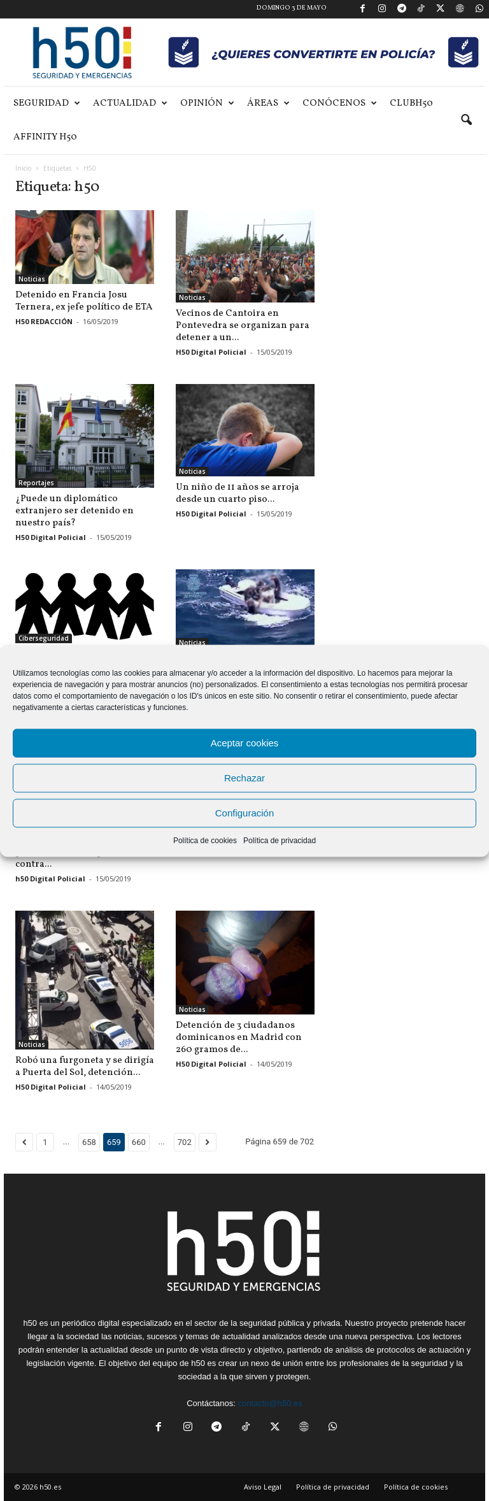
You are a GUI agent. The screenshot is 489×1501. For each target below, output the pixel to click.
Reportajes (36, 482)
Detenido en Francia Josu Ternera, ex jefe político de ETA (84, 301)
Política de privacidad (279, 840)
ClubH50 (411, 103)
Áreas (268, 103)
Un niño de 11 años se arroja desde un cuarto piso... (237, 493)
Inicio (23, 168)
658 (89, 1142)
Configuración (244, 812)
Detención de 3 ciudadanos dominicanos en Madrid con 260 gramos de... (239, 1037)
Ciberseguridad (43, 638)
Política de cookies (205, 840)
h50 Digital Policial (50, 878)
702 (185, 1142)
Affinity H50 (45, 137)
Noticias (31, 278)
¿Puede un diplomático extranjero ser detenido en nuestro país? (74, 511)
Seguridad (46, 103)
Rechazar (244, 777)
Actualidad (130, 103)
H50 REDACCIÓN (44, 321)
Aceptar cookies (245, 742)
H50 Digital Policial (211, 352)
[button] (466, 120)
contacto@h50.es (269, 1403)
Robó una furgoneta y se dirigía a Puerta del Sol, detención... (84, 1066)
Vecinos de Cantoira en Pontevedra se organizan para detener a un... (242, 326)
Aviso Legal (262, 1486)
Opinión (207, 103)
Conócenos (339, 103)
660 (139, 1142)
